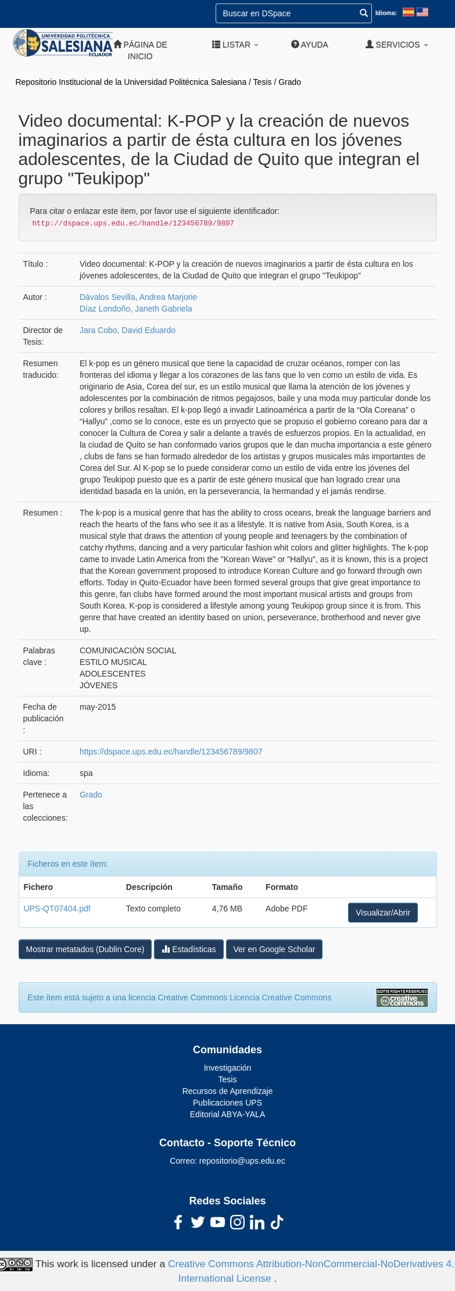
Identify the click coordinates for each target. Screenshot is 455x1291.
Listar (235, 44)
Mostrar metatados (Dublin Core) (85, 949)
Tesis (262, 82)
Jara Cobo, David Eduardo (127, 330)
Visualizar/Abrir (383, 912)
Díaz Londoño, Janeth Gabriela (136, 308)
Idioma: (386, 12)
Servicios (397, 44)
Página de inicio (140, 50)
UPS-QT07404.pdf (57, 908)
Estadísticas (189, 949)
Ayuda (309, 44)
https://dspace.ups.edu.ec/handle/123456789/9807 (171, 751)
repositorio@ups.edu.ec (242, 1160)
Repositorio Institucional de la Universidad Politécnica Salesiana (131, 82)
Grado (289, 82)
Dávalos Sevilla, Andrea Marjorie (138, 297)
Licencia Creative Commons (280, 997)
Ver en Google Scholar (275, 949)
